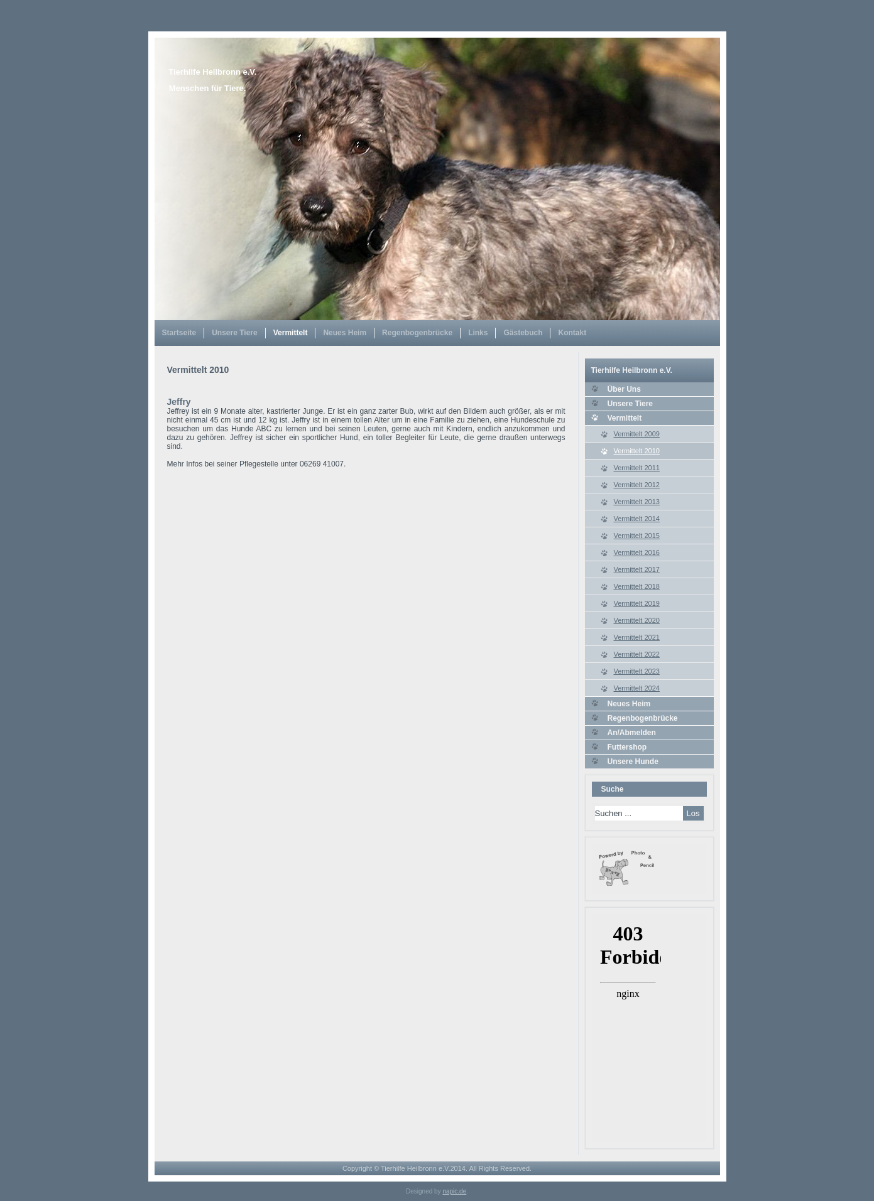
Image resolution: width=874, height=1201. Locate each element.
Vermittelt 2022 (637, 654)
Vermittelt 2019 (637, 603)
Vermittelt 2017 (637, 569)
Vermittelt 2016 (637, 552)
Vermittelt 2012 (637, 484)
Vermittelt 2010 (637, 451)
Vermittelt (290, 332)
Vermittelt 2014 (637, 518)
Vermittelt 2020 (637, 620)
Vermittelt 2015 (637, 535)
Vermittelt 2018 (637, 586)
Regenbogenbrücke (417, 332)
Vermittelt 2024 (637, 688)
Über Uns (624, 389)
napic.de (454, 1191)
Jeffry (179, 402)
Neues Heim (344, 332)
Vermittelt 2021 (637, 637)
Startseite (179, 332)
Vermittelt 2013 (637, 501)
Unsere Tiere (235, 332)
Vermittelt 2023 (637, 671)
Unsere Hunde (633, 761)
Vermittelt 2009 (637, 434)
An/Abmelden (632, 732)
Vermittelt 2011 (637, 467)
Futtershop (627, 747)
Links (478, 332)
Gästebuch (522, 332)
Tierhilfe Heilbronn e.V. (212, 72)
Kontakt (572, 332)
